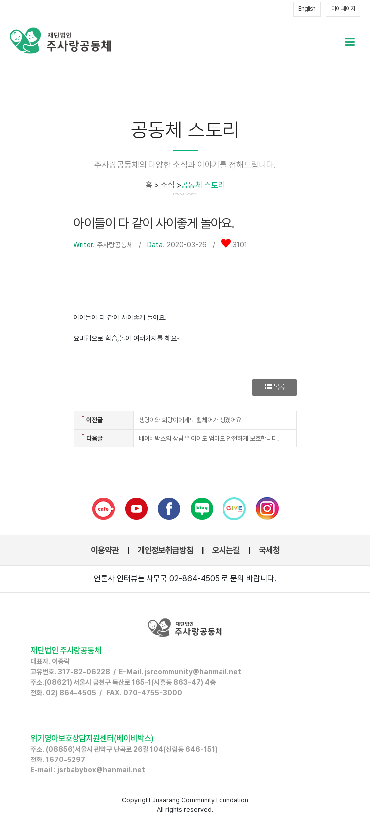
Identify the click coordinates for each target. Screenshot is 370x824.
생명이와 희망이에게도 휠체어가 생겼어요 (190, 420)
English (306, 8)
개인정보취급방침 (165, 550)
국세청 (269, 550)
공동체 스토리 (203, 185)
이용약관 (105, 550)
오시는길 (226, 550)
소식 (168, 185)
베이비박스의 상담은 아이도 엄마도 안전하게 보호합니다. (209, 438)
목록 (274, 387)
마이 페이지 (343, 8)
